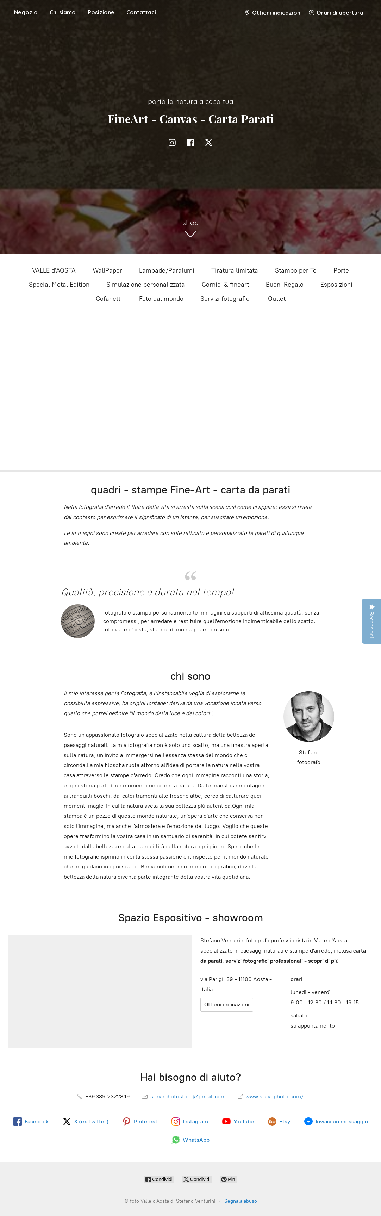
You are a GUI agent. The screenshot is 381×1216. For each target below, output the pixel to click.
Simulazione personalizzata (145, 284)
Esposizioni (336, 284)
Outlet (277, 299)
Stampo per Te (296, 270)
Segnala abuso (240, 1201)
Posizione (101, 12)
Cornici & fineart (225, 284)
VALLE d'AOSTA (54, 270)
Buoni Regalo (285, 284)
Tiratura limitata (234, 270)
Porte (341, 270)
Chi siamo (63, 12)
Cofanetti (109, 299)
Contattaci (141, 12)
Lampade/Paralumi (166, 270)
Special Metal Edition (59, 284)
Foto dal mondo (161, 299)
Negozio (26, 12)
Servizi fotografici (225, 299)
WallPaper (107, 270)
